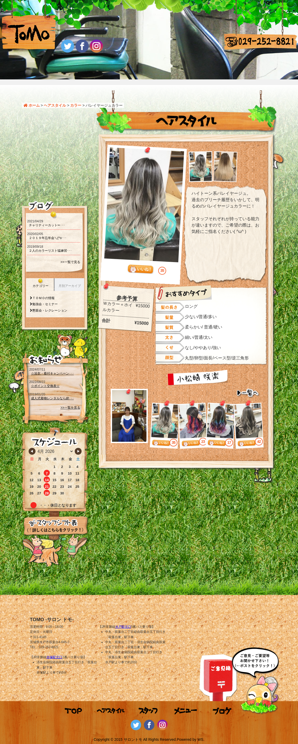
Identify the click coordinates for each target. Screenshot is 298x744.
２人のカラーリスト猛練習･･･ (50, 250)
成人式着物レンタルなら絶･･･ (52, 398)
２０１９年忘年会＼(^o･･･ (47, 238)
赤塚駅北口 (54, 657)
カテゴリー (40, 286)
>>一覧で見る (70, 262)
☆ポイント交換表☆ (45, 386)
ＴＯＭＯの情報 (43, 298)
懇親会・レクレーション (49, 310)
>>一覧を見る (70, 407)
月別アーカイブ (70, 286)
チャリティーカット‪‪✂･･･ (47, 225)
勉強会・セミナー (45, 304)
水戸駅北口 (123, 627)
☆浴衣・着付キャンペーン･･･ (52, 373)
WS (200, 739)
